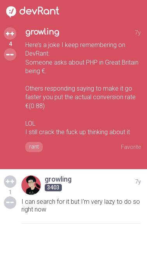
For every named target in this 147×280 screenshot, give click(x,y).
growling (42, 32)
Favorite (131, 147)
